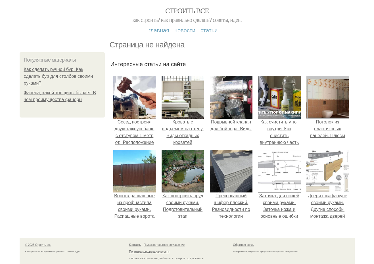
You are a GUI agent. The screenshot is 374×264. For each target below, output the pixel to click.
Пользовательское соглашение (164, 244)
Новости (184, 30)
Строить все (187, 11)
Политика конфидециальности (149, 251)
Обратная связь (243, 244)
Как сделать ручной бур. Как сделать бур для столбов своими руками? (58, 76)
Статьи (209, 30)
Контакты (135, 244)
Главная (159, 30)
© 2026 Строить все (38, 244)
